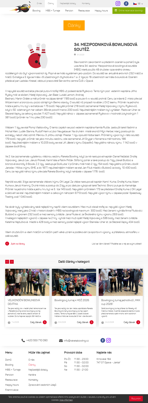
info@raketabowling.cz (74, 340)
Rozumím (136, 398)
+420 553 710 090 (35, 340)
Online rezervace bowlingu (129, 10)
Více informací (66, 400)
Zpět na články (15, 244)
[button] (7, 262)
